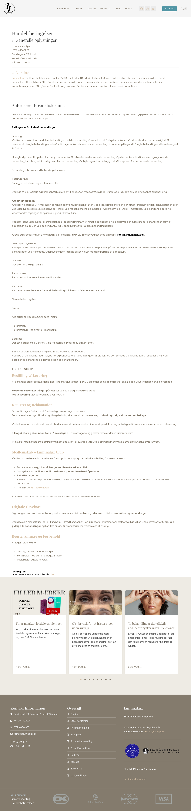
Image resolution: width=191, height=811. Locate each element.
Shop (118, 8)
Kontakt (129, 8)
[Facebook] (141, 8)
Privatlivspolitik (19, 799)
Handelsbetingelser (22, 803)
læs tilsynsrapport (154, 731)
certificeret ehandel (134, 779)
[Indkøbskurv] (182, 8)
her (52, 574)
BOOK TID (169, 8)
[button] (80, 679)
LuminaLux (18, 78)
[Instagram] (147, 8)
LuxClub (92, 8)
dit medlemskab (40, 487)
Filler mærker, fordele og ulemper (39, 635)
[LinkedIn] (153, 8)
